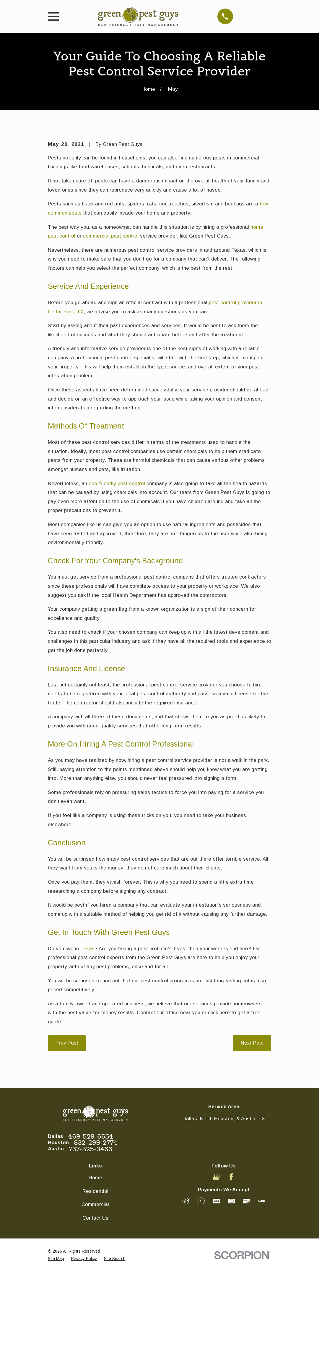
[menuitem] (56, 1359)
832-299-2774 (96, 1243)
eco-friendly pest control (117, 584)
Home (95, 1278)
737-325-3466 (90, 1249)
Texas (87, 1049)
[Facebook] (231, 1277)
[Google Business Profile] (216, 1277)
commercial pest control (111, 336)
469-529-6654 (90, 1236)
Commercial (95, 1304)
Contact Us (95, 1318)
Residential (95, 1291)
